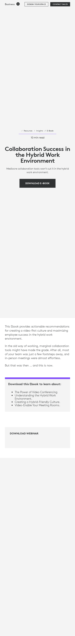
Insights (39, 130)
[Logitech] (22, 4)
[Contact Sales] (60, 12)
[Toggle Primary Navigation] (71, 4)
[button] (12, 12)
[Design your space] (36, 12)
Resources (28, 130)
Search (64, 4)
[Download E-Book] (37, 183)
